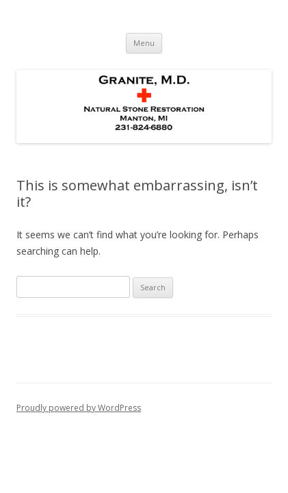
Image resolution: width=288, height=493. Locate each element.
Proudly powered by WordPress (78, 408)
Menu (144, 43)
